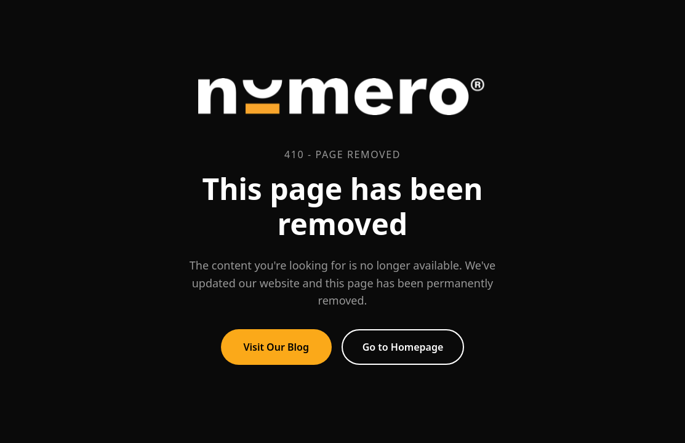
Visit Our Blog (276, 347)
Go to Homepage (403, 347)
